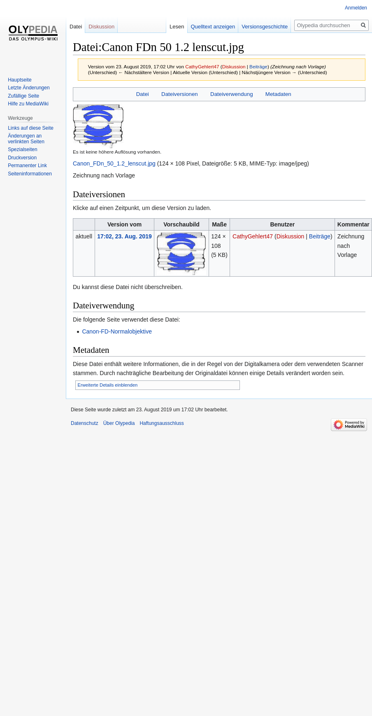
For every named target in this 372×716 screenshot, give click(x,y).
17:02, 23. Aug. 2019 (124, 236)
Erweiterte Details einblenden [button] (108, 384)
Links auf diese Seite (30, 128)
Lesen (170, 26)
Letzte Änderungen (28, 88)
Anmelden (356, 8)
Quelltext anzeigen (206, 26)
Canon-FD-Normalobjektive (117, 331)
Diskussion (234, 66)
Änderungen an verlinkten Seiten (26, 139)
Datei (142, 94)
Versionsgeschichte (258, 26)
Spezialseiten (22, 149)
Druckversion (22, 158)
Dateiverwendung (231, 94)
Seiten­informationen (30, 174)
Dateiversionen (179, 94)
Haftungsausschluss (162, 423)
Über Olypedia (119, 423)
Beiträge (258, 66)
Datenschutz (84, 423)
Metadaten (278, 94)
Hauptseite (19, 80)
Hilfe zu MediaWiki (28, 104)
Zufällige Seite (23, 96)
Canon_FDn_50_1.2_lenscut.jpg (114, 163)
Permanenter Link (27, 165)
